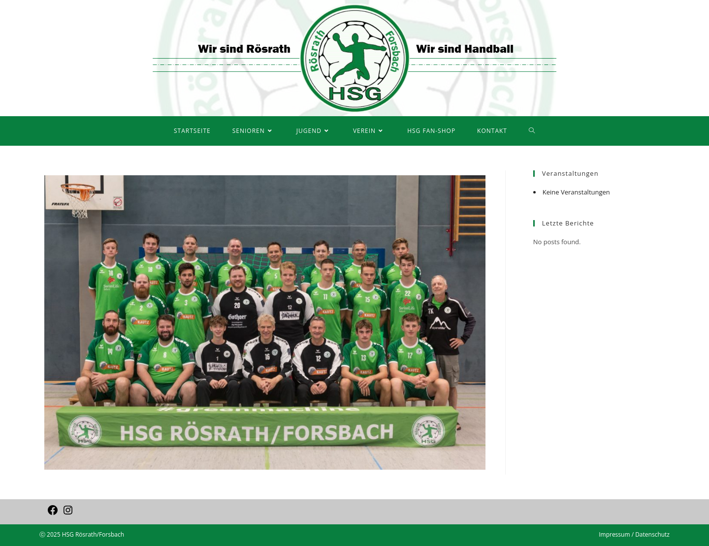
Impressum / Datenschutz (634, 534)
